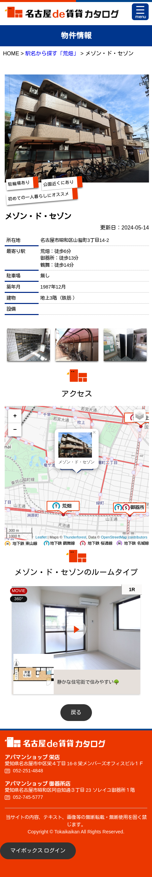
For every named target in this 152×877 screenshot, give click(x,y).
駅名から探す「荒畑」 (52, 53)
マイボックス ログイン (37, 851)
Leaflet (41, 537)
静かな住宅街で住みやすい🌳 (88, 682)
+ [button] (15, 416)
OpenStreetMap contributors (124, 537)
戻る (76, 712)
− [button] (15, 430)
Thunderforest (74, 537)
